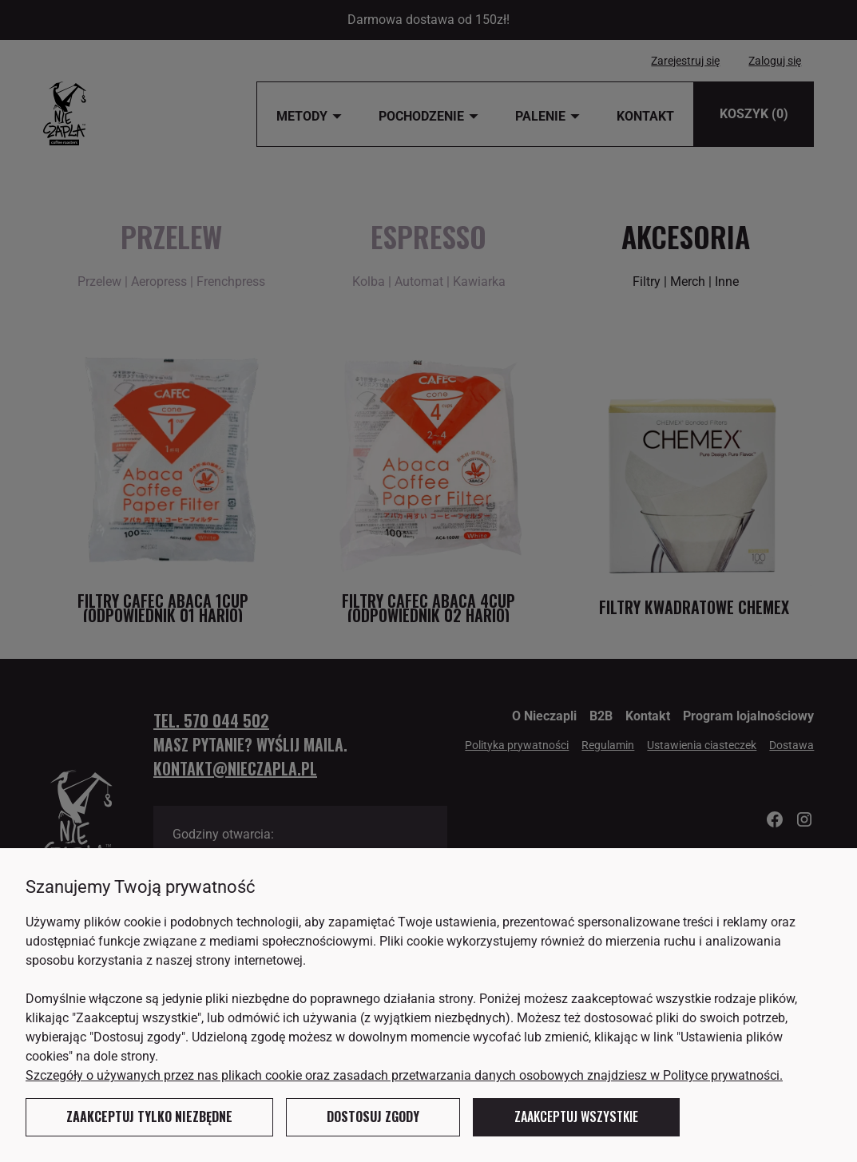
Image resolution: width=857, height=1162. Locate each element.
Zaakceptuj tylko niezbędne (149, 1116)
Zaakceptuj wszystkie (576, 1116)
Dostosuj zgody (373, 1116)
